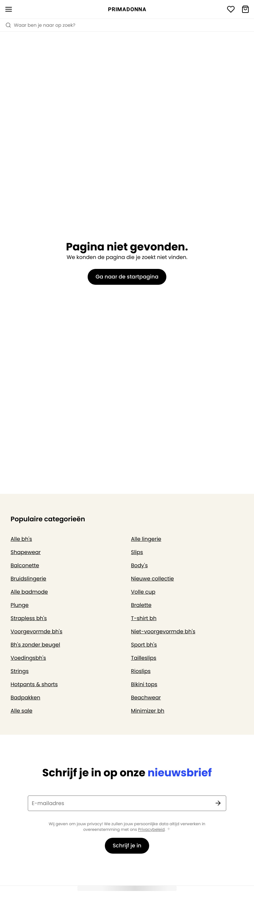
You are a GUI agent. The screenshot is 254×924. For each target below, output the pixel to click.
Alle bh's (21, 539)
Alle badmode (29, 592)
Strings (20, 671)
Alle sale (21, 711)
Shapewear (26, 552)
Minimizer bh (147, 711)
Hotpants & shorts (34, 684)
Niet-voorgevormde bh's (163, 631)
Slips (137, 552)
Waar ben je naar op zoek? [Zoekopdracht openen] (40, 25)
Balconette (25, 565)
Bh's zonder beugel (35, 644)
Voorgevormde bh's (37, 631)
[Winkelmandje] (245, 9)
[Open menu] (8, 9)
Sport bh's (144, 644)
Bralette (141, 605)
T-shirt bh (143, 618)
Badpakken (25, 697)
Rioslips (140, 671)
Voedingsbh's (28, 658)
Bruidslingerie (28, 578)
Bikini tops (144, 684)
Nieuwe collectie (152, 578)
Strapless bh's (29, 618)
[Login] (231, 9)
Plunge (19, 605)
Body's (139, 565)
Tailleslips (143, 658)
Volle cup (143, 592)
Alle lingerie (146, 539)
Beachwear (146, 697)
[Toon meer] (168, 829)
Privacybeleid (151, 829)
